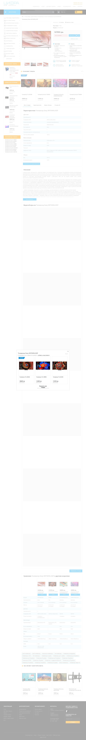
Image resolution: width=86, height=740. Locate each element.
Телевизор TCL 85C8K (24, 377)
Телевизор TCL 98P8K (41, 377)
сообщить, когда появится (43, 355)
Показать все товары (43, 386)
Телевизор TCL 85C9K (58, 377)
